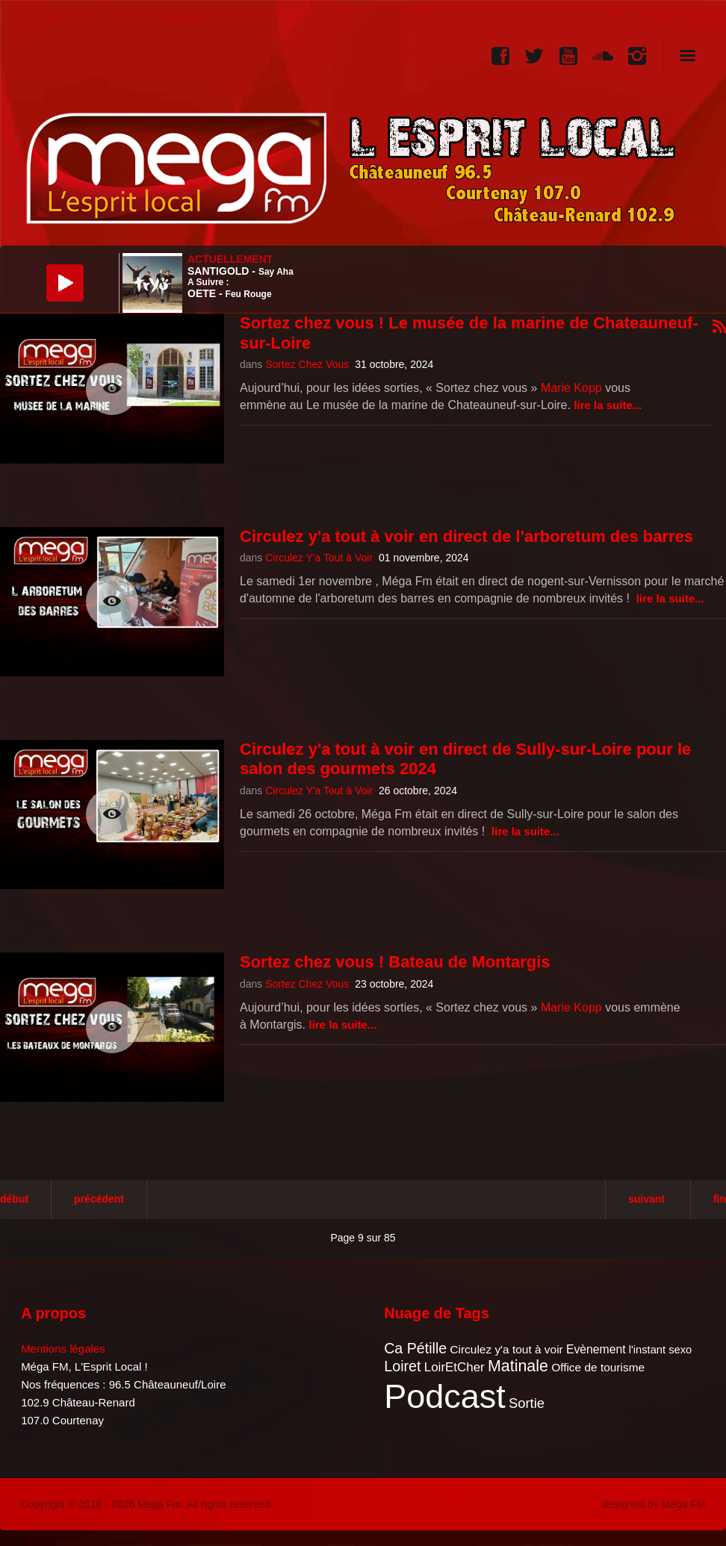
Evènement (596, 1349)
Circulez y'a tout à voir (506, 1349)
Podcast (445, 1396)
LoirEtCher (454, 1367)
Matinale (518, 1366)
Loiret (402, 1366)
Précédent (99, 1199)
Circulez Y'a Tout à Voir (319, 558)
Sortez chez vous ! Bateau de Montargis (395, 962)
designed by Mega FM (654, 1504)
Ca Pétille (415, 1348)
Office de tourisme (598, 1367)
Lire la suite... (608, 405)
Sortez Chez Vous (307, 364)
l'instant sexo (660, 1350)
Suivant (646, 1199)
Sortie (526, 1403)
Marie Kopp (571, 387)
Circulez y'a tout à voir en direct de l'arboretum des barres (466, 536)
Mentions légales (63, 1348)
